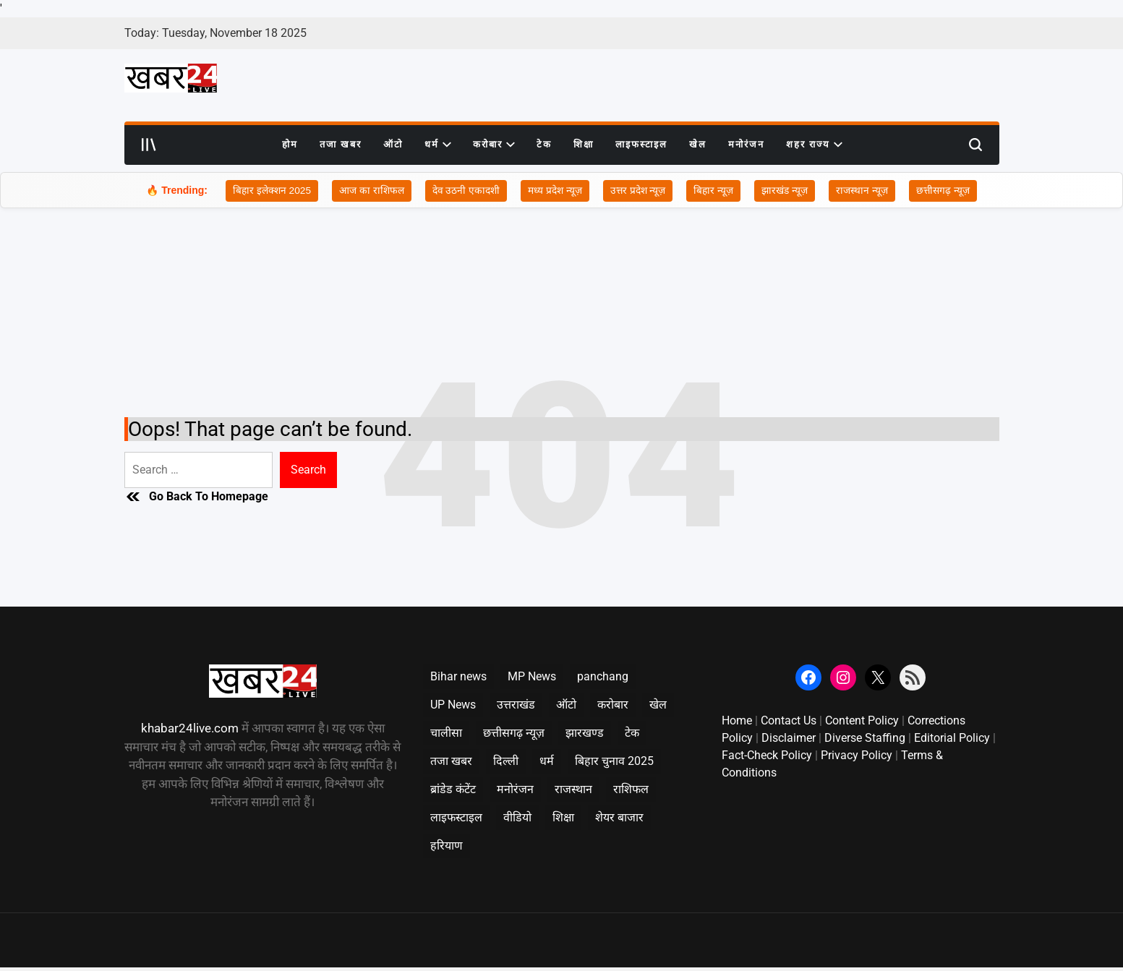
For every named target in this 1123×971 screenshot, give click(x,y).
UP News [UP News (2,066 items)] (453, 704)
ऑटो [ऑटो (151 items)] (566, 704)
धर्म (437, 144)
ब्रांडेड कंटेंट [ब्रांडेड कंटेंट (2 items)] (453, 789)
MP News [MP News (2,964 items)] (532, 676)
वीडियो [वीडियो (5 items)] (517, 817)
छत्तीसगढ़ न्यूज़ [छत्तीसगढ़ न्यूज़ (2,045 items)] (514, 733)
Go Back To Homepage (196, 496)
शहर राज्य (814, 144)
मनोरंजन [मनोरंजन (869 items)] (515, 789)
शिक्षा (583, 144)
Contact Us (788, 720)
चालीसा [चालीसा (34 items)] (446, 733)
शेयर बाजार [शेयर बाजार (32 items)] (619, 817)
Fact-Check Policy (767, 755)
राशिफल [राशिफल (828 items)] (631, 789)
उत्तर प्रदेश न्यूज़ (639, 191)
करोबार (494, 144)
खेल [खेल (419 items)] (658, 704)
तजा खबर (341, 144)
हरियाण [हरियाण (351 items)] (446, 845)
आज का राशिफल (370, 191)
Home (737, 720)
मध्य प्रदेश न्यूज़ (555, 191)
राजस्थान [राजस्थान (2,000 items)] (573, 789)
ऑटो (393, 144)
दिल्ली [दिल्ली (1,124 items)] (505, 761)
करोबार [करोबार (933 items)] (612, 704)
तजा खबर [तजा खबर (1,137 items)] (451, 761)
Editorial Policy (952, 738)
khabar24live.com (190, 728)
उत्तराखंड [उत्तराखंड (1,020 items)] (516, 704)
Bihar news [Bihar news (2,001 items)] (458, 676)
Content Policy (862, 720)
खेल (697, 144)
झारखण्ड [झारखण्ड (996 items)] (584, 733)
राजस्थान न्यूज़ (865, 191)
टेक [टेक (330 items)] (632, 733)
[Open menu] (149, 145)
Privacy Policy (856, 755)
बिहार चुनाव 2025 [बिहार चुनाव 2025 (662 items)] (614, 761)
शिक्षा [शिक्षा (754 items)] (563, 817)
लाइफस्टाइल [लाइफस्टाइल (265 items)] (456, 817)
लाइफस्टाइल (641, 144)
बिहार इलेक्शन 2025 (269, 191)
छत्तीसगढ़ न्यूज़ (946, 191)
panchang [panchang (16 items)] (602, 676)
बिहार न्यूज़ (716, 191)
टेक (544, 144)
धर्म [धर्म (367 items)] (546, 761)
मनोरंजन (746, 144)
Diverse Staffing (864, 738)
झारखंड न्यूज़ (787, 191)
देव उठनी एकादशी (465, 191)
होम (290, 144)
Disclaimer (788, 738)
